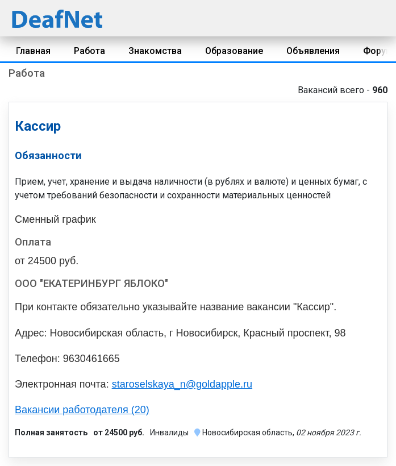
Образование (234, 50)
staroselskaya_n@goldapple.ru (182, 384)
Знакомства (155, 50)
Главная (33, 50)
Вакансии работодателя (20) (82, 409)
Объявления (313, 50)
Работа (89, 50)
